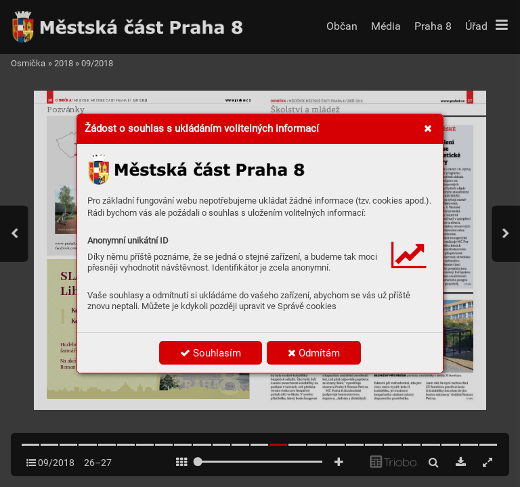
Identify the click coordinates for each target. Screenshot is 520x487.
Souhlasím (210, 353)
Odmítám (314, 353)
